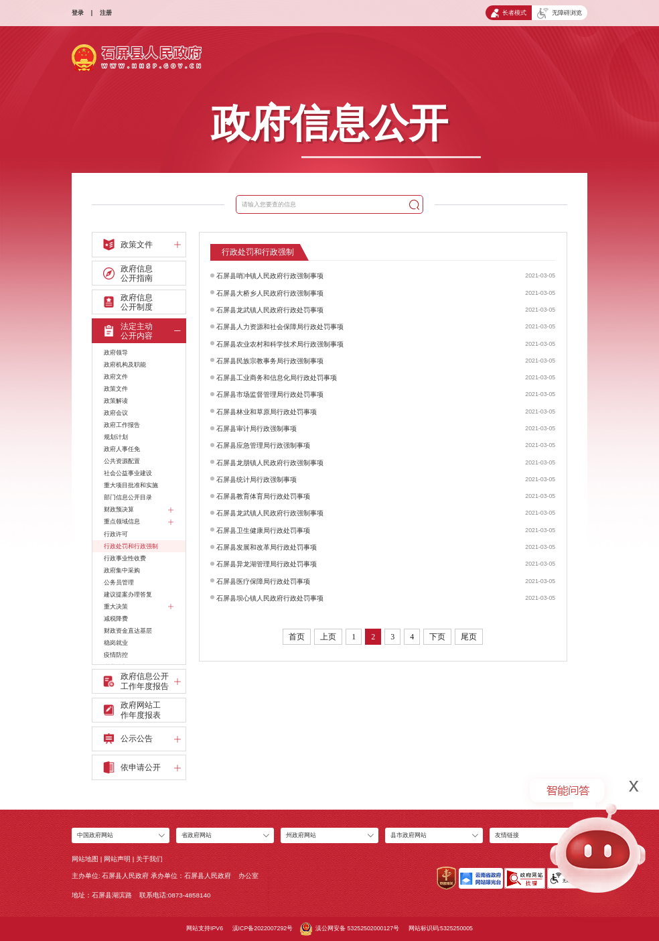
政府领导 (116, 352)
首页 (297, 636)
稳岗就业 (116, 642)
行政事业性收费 (125, 558)
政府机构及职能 (125, 364)
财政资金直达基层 (128, 630)
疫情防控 (116, 654)
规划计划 (116, 437)
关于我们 (149, 859)
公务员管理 (119, 582)
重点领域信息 (139, 521)
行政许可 (116, 534)
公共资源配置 (122, 461)
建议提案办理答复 (128, 594)
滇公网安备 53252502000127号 (349, 929)
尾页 (469, 636)
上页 (328, 636)
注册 (106, 12)
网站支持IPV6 (204, 928)
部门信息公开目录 (128, 497)
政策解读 (116, 400)
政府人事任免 (122, 449)
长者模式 (508, 13)
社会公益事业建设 (128, 473)
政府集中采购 (122, 570)
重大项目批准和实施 (131, 485)
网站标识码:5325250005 (441, 928)
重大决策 (139, 607)
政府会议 (116, 413)
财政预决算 (139, 509)
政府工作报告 (122, 425)
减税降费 (116, 618)
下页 (437, 636)
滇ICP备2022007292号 (262, 928)
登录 (78, 12)
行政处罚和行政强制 (131, 546)
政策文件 (116, 388)
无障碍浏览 (559, 13)
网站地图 (85, 859)
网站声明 (117, 859)
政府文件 (116, 376)
